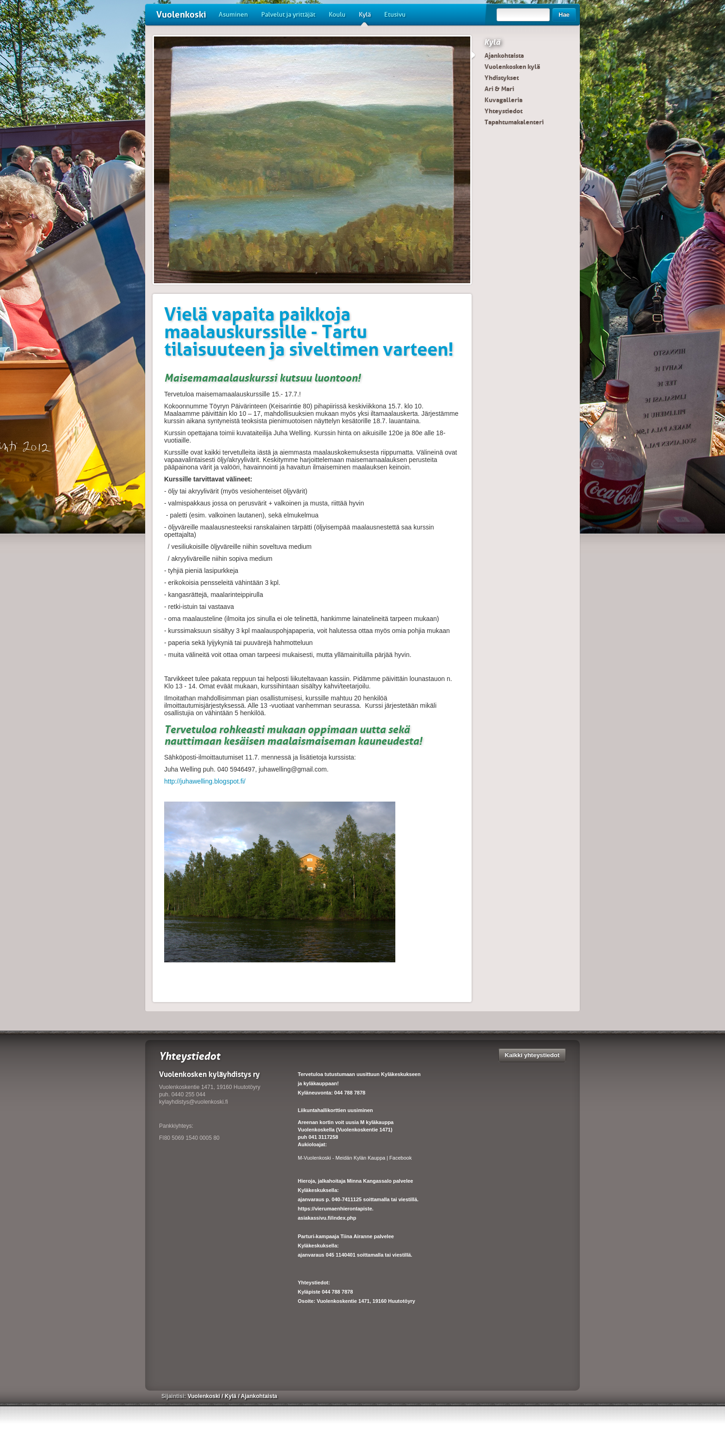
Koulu (337, 14)
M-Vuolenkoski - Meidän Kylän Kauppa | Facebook (355, 1158)
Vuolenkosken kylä (512, 66)
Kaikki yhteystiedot (532, 1055)
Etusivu (395, 14)
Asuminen (233, 14)
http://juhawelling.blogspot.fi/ (205, 781)
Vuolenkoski (181, 14)
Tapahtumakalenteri (514, 122)
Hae (564, 14)
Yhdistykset (502, 77)
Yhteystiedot (503, 111)
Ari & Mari (499, 89)
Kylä (365, 18)
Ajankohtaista (504, 55)
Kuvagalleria (503, 100)
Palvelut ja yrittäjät (288, 14)
